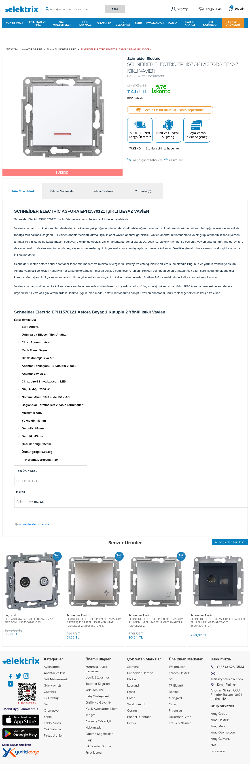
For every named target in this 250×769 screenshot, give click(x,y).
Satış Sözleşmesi (97, 696)
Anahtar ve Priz (38, 23)
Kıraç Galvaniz (220, 739)
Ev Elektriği (123, 23)
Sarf (138, 23)
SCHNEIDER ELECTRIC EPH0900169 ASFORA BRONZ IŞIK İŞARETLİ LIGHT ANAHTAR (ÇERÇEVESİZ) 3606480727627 (94, 622)
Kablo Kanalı (189, 23)
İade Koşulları (95, 690)
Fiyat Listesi (94, 752)
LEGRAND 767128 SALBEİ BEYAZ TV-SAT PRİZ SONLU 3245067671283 (30, 620)
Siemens (133, 667)
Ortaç (173, 704)
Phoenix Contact (139, 717)
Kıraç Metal (218, 726)
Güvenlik (104, 23)
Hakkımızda (94, 727)
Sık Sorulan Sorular (99, 746)
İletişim (90, 715)
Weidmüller (177, 667)
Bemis (131, 723)
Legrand (10, 615)
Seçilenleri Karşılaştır (230, 542)
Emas (131, 692)
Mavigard (175, 698)
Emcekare (218, 751)
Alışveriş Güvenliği (98, 721)
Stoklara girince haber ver (163, 148)
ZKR (213, 745)
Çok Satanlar (210, 23)
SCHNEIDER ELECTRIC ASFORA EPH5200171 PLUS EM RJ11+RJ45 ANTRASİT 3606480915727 (218, 622)
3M (171, 679)
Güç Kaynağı (85, 23)
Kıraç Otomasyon (223, 732)
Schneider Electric (79, 615)
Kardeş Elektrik (179, 673)
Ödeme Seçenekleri (99, 734)
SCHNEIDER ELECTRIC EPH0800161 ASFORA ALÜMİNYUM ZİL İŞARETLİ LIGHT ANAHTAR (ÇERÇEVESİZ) (156, 622)
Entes (131, 698)
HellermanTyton (180, 717)
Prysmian (175, 710)
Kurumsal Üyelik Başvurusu (97, 669)
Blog (89, 740)
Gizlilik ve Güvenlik (98, 702)
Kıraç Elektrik (220, 720)
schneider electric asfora (34, 524)
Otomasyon (155, 23)
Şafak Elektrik (136, 704)
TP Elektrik (176, 685)
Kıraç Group (219, 714)
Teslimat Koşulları (98, 684)
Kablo (172, 23)
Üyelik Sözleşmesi (98, 677)
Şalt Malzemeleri (62, 23)
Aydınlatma (14, 23)
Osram (132, 710)
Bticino (174, 692)
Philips (131, 679)
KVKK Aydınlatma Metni (102, 709)
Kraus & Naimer (180, 723)
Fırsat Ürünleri (233, 23)
